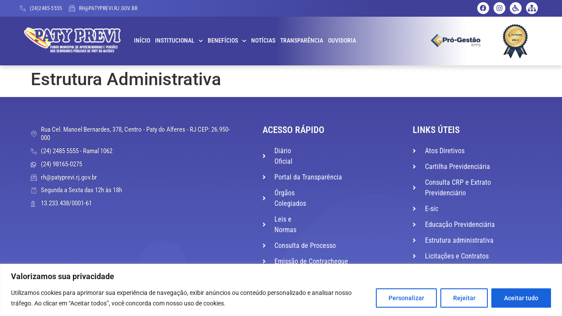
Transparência (301, 40)
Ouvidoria (342, 40)
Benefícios (227, 40)
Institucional (179, 40)
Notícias (263, 40)
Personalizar (406, 298)
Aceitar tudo (521, 298)
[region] (281, 290)
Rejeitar (464, 298)
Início (142, 40)
